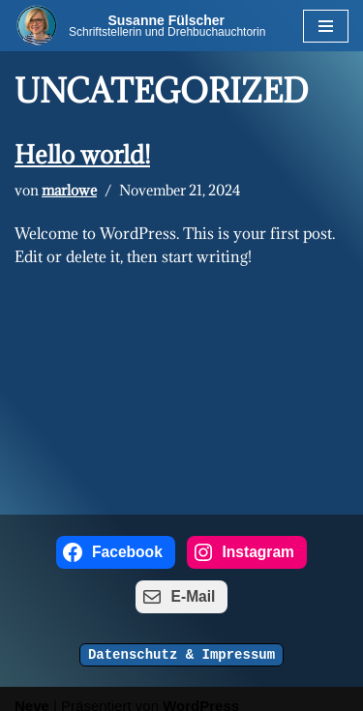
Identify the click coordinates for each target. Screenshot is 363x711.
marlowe (69, 190)
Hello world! (82, 154)
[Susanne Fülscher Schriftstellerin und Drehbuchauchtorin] (140, 25)
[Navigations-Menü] (325, 26)
